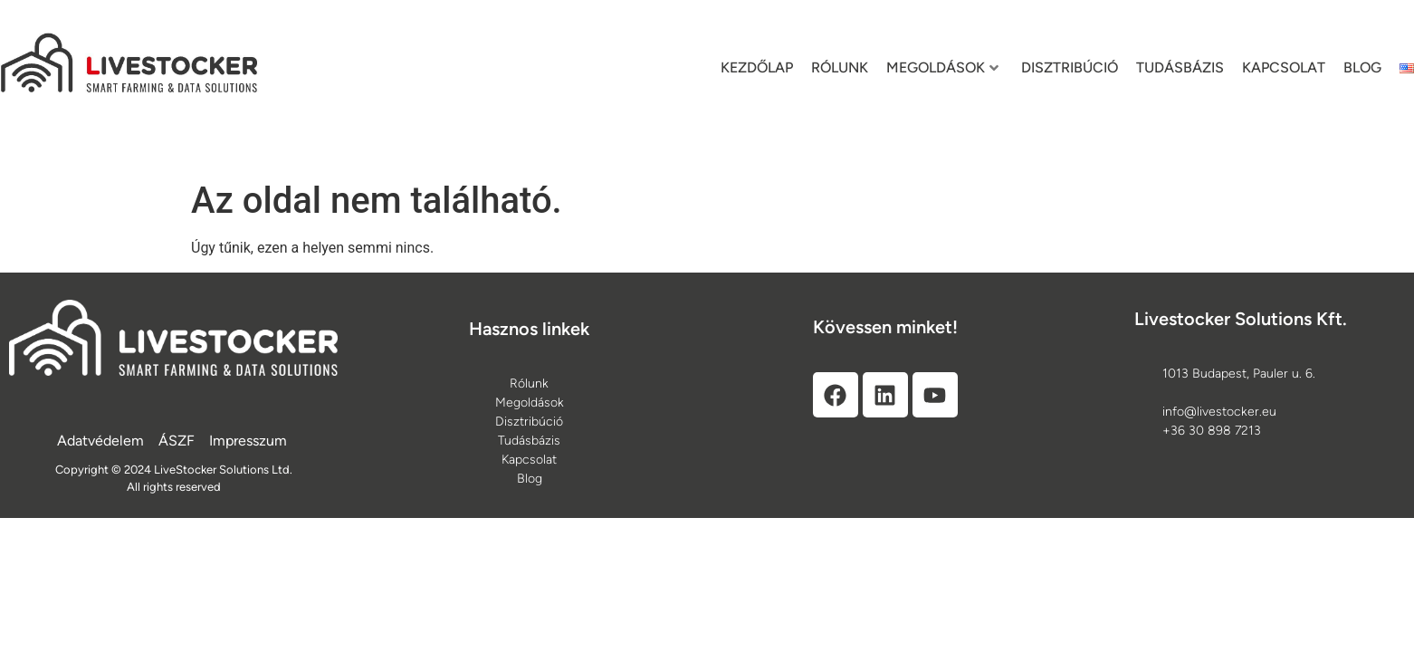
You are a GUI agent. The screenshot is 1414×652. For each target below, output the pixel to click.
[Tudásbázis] (529, 440)
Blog (1362, 67)
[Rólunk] (529, 383)
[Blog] (529, 478)
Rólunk (839, 67)
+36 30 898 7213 (1211, 430)
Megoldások (942, 67)
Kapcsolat (1283, 67)
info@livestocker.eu (1219, 411)
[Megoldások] (529, 402)
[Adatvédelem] (100, 441)
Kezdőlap (757, 67)
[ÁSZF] (176, 441)
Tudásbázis (1180, 67)
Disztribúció (1069, 67)
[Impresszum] (248, 441)
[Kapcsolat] (529, 459)
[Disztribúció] (529, 421)
